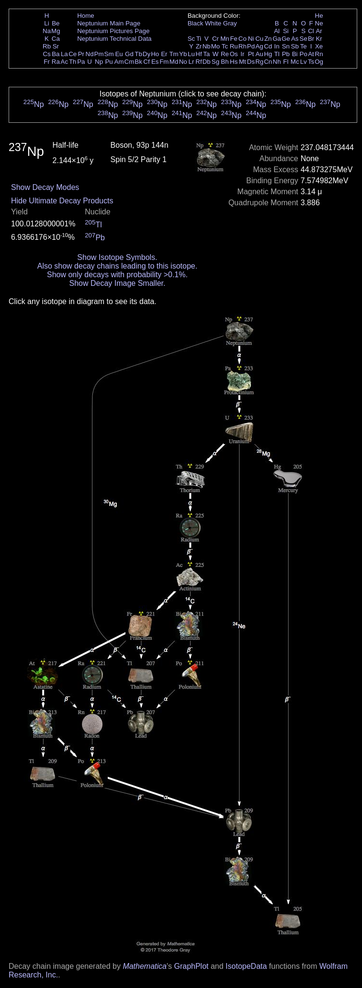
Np (99, 61)
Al (277, 31)
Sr (56, 46)
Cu (259, 38)
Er (164, 54)
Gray (230, 23)
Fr (47, 61)
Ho (155, 54)
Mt (242, 61)
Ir (242, 54)
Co (242, 38)
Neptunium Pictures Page (113, 31)
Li (46, 23)
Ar (319, 31)
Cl (311, 31)
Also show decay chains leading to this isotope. (117, 266)
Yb (183, 54)
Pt (251, 54)
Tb (138, 54)
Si (286, 31)
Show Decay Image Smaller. (117, 283)
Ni (251, 38)
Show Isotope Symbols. (117, 257)
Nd (90, 54)
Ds (251, 61)
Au (259, 54)
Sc (191, 38)
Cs (46, 54)
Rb (47, 46)
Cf (146, 61)
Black (196, 23)
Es (155, 61)
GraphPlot (191, 966)
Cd (268, 46)
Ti (199, 38)
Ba (55, 54)
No (183, 61)
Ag (259, 46)
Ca (56, 38)
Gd (129, 54)
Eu (119, 54)
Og (319, 61)
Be (55, 23)
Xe (319, 46)
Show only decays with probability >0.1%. (117, 275)
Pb (286, 54)
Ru (234, 46)
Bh (224, 61)
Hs (234, 61)
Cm (129, 61)
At (311, 54)
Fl (285, 61)
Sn (286, 46)
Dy (146, 54)
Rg (259, 61)
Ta (206, 54)
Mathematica (145, 966)
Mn (224, 38)
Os (234, 54)
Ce (72, 54)
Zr (199, 46)
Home (85, 15)
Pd (251, 46)
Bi (295, 54)
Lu (191, 54)
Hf (198, 54)
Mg (55, 31)
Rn (319, 54)
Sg (215, 61)
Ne (319, 23)
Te (303, 46)
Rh (242, 46)
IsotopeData (246, 966)
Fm (164, 61)
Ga (276, 38)
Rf (198, 61)
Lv (303, 61)
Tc (225, 46)
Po (303, 54)
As (295, 38)
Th (73, 61)
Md (174, 61)
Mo (215, 46)
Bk (138, 61)
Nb (207, 46)
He (319, 15)
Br (311, 38)
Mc (295, 61)
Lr (191, 61)
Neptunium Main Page (108, 23)
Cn (268, 61)
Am (119, 61)
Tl (277, 54)
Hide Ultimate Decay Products (62, 201)
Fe (234, 38)
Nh (277, 61)
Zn (268, 38)
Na (47, 31)
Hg (268, 54)
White (213, 23)
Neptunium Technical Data (114, 38)
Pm (99, 54)
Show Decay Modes (45, 187)
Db (207, 61)
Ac (64, 61)
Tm (173, 54)
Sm (109, 54)
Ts (311, 61)
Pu (109, 61)
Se (303, 38)
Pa (81, 61)
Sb (295, 46)
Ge (286, 38)
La (64, 54)
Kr (319, 38)
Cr (215, 38)
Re (225, 54)
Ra (56, 61)
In (277, 46)
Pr (81, 54)
